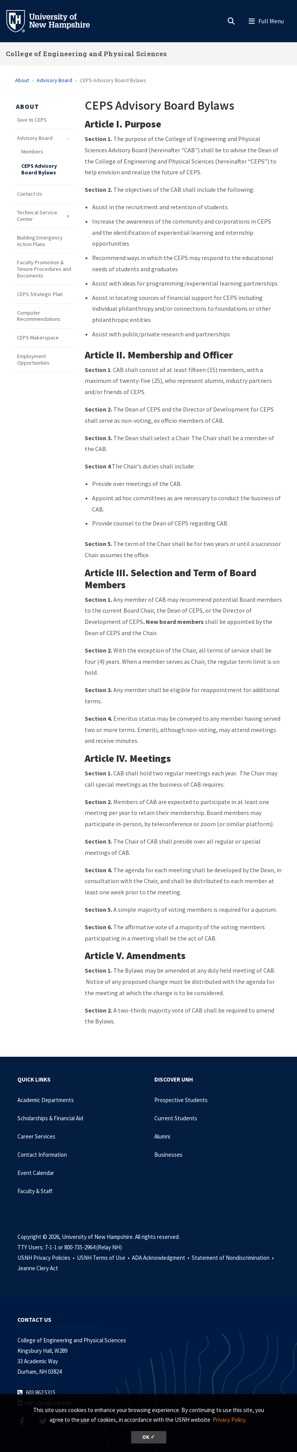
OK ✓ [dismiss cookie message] (148, 1437)
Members (32, 151)
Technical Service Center (37, 215)
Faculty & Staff (34, 1191)
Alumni (162, 1136)
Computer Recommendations (39, 316)
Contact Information (42, 1154)
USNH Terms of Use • (104, 1257)
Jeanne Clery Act (37, 1268)
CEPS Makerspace (38, 337)
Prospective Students (181, 1100)
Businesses (168, 1154)
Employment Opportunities (33, 359)
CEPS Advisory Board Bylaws (39, 169)
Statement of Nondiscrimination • (233, 1257)
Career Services (36, 1136)
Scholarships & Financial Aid (50, 1118)
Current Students (175, 1118)
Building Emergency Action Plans (40, 241)
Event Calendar (35, 1172)
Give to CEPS (32, 120)
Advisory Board (54, 80)
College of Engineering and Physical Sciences (86, 53)
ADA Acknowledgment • (161, 1257)
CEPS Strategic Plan (40, 294)
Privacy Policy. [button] (229, 1419)
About (22, 80)
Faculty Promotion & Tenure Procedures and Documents (44, 269)
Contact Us (29, 194)
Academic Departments (45, 1100)
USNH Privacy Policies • (46, 1257)
